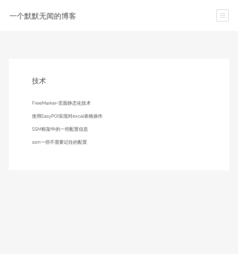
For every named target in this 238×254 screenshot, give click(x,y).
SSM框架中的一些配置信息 (60, 129)
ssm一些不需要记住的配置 (59, 142)
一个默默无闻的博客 (42, 16)
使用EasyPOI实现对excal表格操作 (67, 116)
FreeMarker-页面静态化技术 (61, 103)
